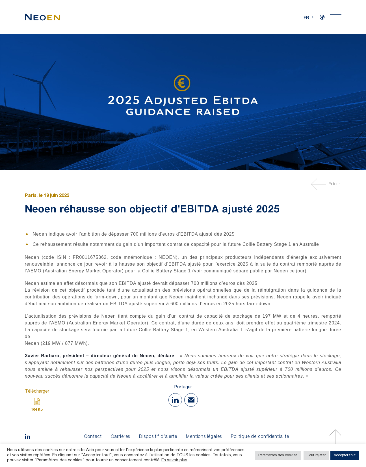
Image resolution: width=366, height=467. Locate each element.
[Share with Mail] (191, 400)
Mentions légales (204, 437)
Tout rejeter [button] (316, 455)
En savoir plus (174, 460)
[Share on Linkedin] (175, 400)
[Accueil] (42, 17)
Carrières (120, 437)
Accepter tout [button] (345, 455)
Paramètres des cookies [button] (277, 455)
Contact (93, 437)
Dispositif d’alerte (158, 437)
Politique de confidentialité (260, 437)
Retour (326, 184)
